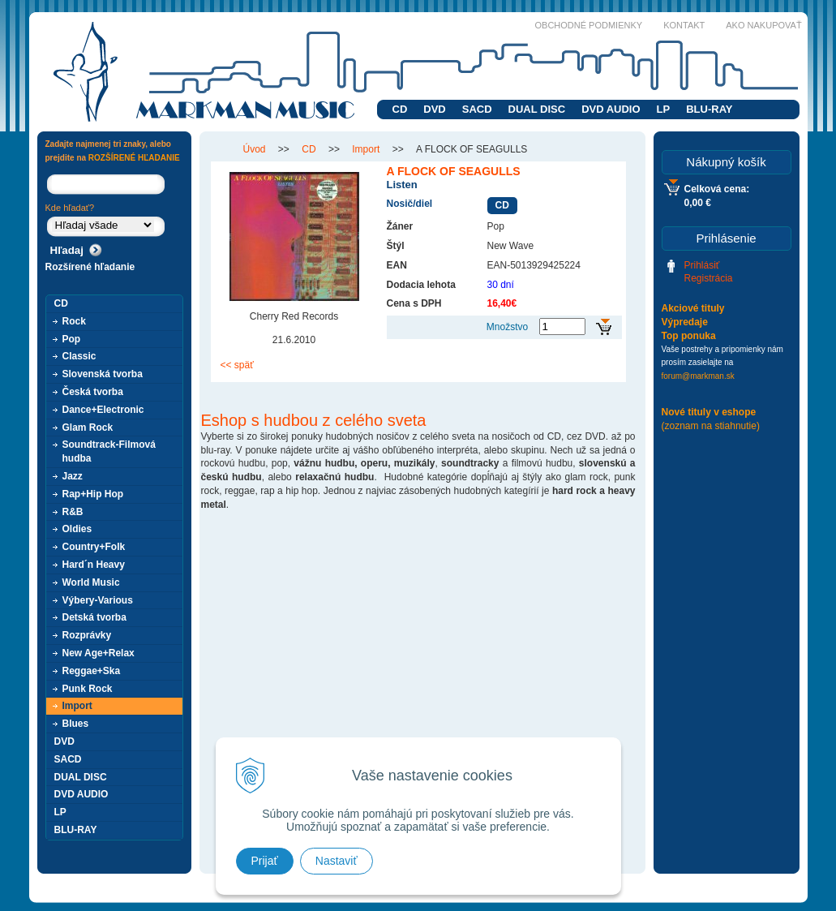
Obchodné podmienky (589, 25)
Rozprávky (87, 635)
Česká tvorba (92, 391)
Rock (74, 321)
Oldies (77, 529)
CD (400, 109)
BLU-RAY (709, 109)
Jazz (72, 476)
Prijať (264, 860)
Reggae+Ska (91, 671)
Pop (71, 339)
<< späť (237, 365)
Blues (75, 723)
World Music (91, 582)
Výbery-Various (97, 600)
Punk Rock (87, 688)
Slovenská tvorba (102, 374)
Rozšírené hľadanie (90, 267)
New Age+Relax (98, 653)
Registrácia (708, 278)
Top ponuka (689, 336)
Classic (79, 356)
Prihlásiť (702, 265)
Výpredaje (685, 322)
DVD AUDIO (610, 109)
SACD (477, 109)
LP (664, 109)
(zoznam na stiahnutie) (711, 426)
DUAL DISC (537, 109)
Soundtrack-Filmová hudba (109, 451)
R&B (73, 512)
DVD (434, 109)
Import (77, 705)
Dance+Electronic (103, 409)
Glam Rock (88, 427)
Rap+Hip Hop (93, 494)
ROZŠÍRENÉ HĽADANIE (134, 157)
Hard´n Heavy (93, 564)
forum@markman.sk (698, 376)
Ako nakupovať (763, 25)
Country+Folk (94, 546)
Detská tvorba (94, 617)
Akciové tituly (693, 308)
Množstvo (507, 327)
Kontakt (684, 25)
